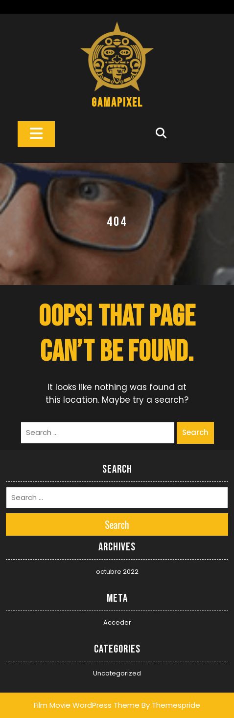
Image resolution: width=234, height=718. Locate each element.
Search (195, 432)
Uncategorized (117, 673)
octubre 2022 (117, 571)
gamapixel (117, 102)
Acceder (117, 622)
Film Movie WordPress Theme (87, 705)
